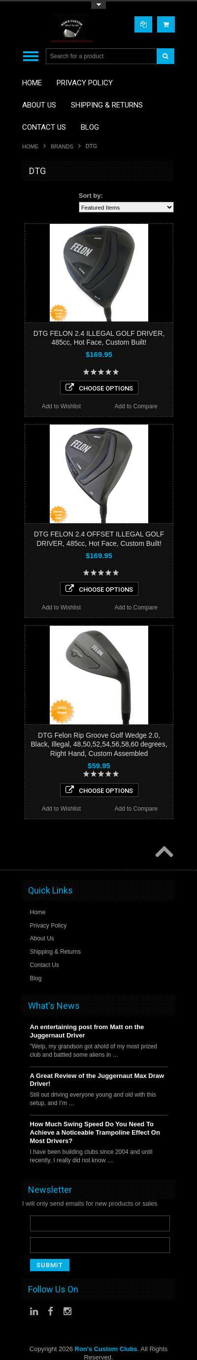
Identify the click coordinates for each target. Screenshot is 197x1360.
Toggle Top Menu (98, 5)
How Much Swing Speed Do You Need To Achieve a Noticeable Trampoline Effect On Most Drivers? (95, 1132)
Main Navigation (30, 56)
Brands (62, 146)
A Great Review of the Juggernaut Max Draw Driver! (97, 1080)
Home (30, 146)
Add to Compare (135, 406)
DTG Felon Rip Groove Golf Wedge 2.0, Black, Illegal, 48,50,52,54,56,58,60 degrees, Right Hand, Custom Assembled (99, 744)
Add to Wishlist (61, 406)
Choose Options (99, 388)
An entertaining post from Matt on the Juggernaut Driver (87, 1031)
